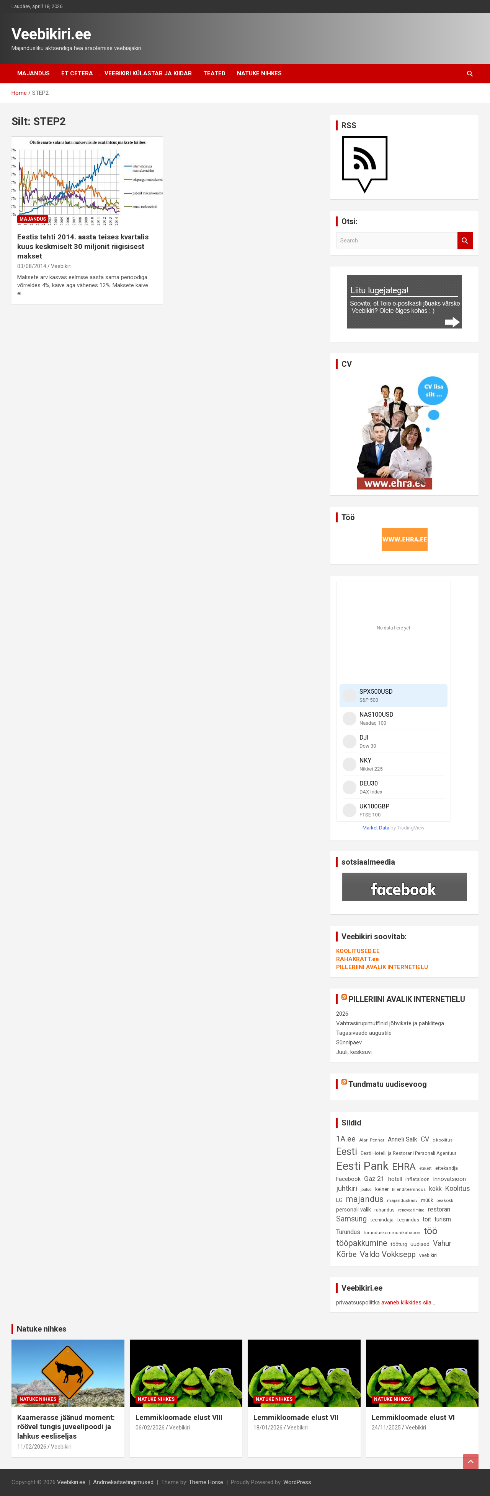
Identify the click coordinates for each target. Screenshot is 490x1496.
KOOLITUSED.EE (358, 951)
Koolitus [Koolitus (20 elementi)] (457, 1188)
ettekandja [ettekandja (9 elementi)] (446, 1168)
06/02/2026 (150, 1427)
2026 (342, 1013)
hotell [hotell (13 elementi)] (395, 1179)
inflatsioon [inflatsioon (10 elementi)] (417, 1179)
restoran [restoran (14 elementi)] (439, 1209)
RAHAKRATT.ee (357, 959)
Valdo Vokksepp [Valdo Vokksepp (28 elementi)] (388, 1254)
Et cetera (77, 73)
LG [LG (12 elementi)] (339, 1200)
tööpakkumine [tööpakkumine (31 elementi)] (361, 1243)
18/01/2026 (268, 1427)
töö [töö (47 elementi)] (431, 1230)
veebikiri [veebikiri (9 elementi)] (428, 1255)
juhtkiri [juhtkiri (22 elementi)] (346, 1188)
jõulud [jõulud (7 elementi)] (366, 1189)
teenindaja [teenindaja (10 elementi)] (382, 1220)
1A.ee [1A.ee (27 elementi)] (346, 1138)
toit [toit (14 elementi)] (427, 1219)
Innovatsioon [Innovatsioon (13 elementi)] (449, 1179)
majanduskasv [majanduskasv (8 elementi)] (402, 1200)
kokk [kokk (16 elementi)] (435, 1188)
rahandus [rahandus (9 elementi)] (384, 1210)
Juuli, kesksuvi (354, 1052)
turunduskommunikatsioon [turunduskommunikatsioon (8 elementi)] (392, 1232)
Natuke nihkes (259, 73)
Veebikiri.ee (51, 34)
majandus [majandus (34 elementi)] (365, 1199)
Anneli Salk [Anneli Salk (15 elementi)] (402, 1139)
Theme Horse (206, 1482)
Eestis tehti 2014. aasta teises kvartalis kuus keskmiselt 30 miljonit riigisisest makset (83, 246)
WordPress (297, 1482)
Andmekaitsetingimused (123, 1482)
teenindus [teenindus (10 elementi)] (408, 1220)
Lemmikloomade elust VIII (179, 1417)
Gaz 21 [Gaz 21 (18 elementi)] (374, 1178)
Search (465, 240)
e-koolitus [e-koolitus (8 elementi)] (442, 1140)
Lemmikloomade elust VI (413, 1417)
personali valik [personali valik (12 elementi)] (353, 1210)
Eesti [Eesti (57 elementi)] (346, 1151)
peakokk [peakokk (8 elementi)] (444, 1200)
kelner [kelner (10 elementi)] (382, 1189)
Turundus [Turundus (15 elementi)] (348, 1232)
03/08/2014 (31, 266)
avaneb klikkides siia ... (408, 1302)
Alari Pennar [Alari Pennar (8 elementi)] (371, 1140)
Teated (214, 73)
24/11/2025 (386, 1427)
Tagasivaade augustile (364, 1032)
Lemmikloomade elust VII (295, 1417)
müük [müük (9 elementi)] (427, 1200)
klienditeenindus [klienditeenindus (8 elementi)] (409, 1189)
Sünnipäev (349, 1042)
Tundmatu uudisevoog (387, 1084)
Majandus (33, 73)
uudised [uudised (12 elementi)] (420, 1244)
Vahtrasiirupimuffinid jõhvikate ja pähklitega (390, 1023)
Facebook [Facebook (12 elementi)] (348, 1179)
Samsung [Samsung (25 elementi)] (351, 1219)
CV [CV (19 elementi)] (425, 1139)
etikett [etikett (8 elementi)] (425, 1168)
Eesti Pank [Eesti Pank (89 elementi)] (362, 1165)
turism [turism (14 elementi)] (442, 1219)
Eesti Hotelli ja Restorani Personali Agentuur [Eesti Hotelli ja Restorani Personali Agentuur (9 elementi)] (408, 1153)
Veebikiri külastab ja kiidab (148, 73)
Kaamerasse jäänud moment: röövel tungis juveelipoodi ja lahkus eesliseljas (66, 1427)
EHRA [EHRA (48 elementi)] (404, 1166)
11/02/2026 (31, 1447)
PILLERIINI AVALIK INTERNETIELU (382, 967)
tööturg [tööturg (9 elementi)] (399, 1244)
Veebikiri (61, 266)
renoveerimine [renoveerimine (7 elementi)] (411, 1210)
